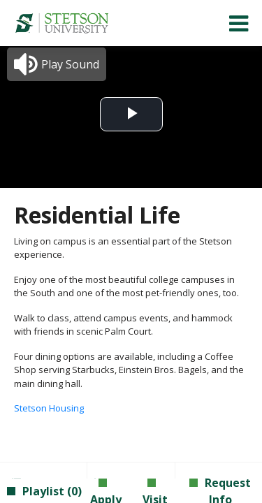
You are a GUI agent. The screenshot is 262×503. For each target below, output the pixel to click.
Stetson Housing (49, 408)
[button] (56, 64)
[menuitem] (61, 23)
